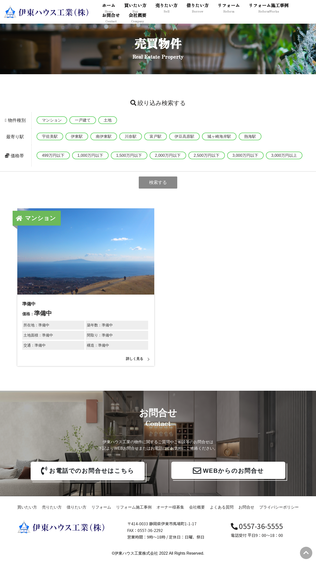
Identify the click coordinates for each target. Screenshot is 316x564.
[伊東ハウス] (47, 11)
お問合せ (246, 512)
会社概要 (197, 512)
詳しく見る (133, 360)
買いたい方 (27, 512)
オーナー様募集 (170, 512)
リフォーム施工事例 (134, 512)
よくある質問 (222, 512)
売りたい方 (52, 512)
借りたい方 (76, 512)
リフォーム (101, 512)
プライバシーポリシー (279, 512)
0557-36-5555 (257, 530)
